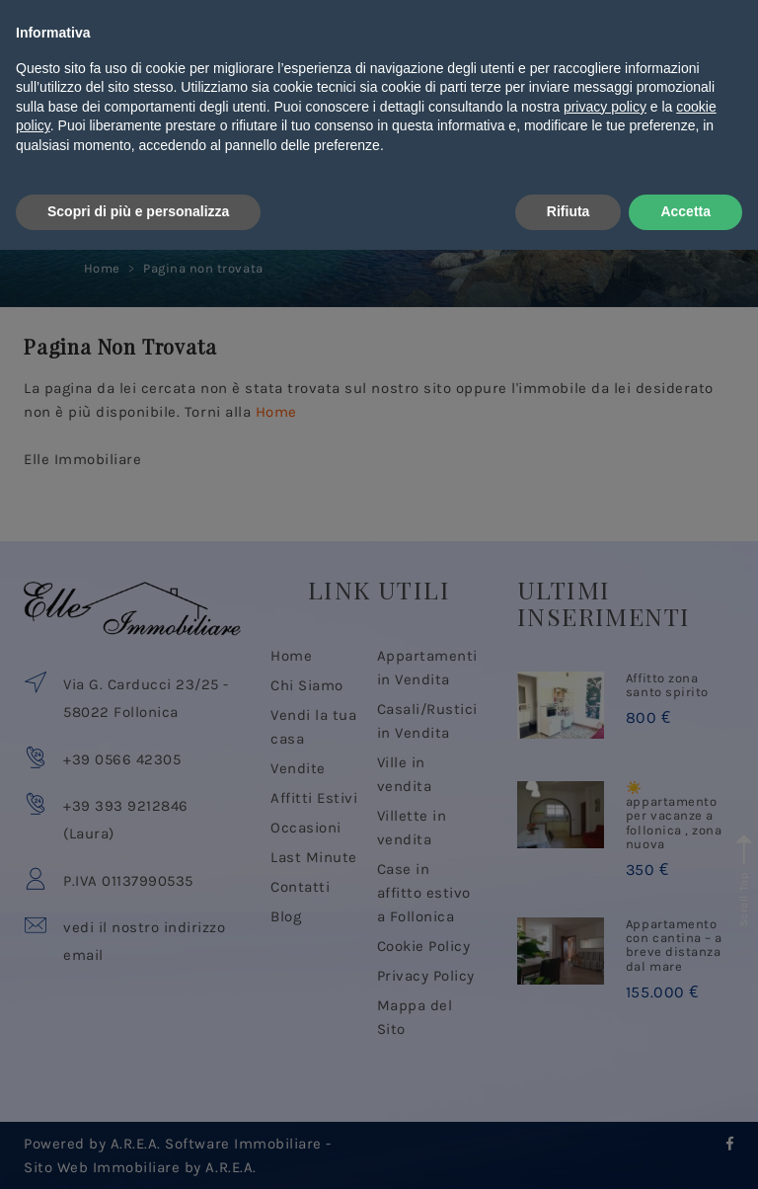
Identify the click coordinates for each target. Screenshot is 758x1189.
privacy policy (605, 1046)
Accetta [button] (685, 1150)
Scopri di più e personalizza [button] (138, 1150)
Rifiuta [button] (568, 1150)
